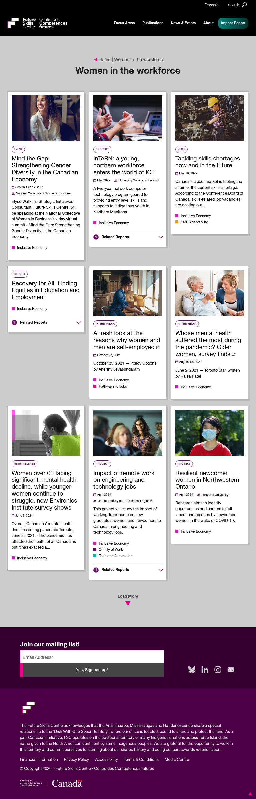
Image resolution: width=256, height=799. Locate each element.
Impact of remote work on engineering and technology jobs (124, 480)
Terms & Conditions (141, 760)
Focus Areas (124, 23)
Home (102, 60)
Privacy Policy (76, 760)
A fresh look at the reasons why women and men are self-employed (127, 340)
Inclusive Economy (32, 248)
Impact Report (233, 23)
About (209, 23)
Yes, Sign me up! (92, 670)
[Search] (237, 5)
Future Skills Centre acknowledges (59, 726)
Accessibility (106, 760)
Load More (128, 600)
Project (102, 149)
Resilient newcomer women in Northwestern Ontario (207, 480)
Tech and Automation (115, 556)
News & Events (183, 23)
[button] (249, 794)
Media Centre (177, 760)
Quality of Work (111, 550)
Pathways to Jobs (113, 386)
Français (211, 5)
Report (20, 274)
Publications (153, 23)
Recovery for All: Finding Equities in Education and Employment (46, 291)
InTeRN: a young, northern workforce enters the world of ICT (124, 166)
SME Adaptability (194, 222)
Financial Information (39, 760)
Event (18, 149)
